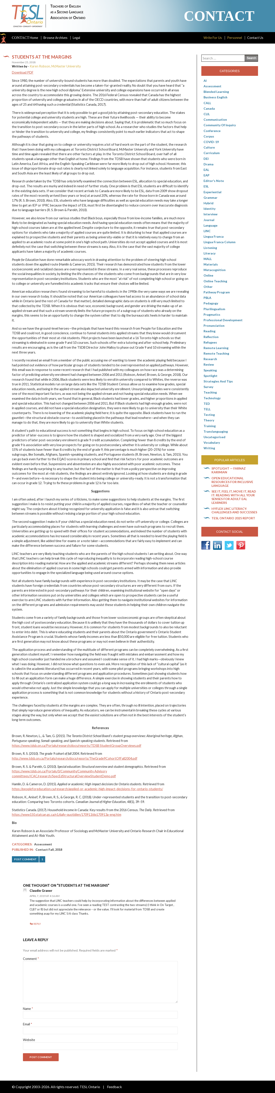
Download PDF (23, 72)
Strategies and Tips (218, 381)
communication (215, 119)
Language (210, 225)
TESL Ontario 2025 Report (233, 518)
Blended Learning (216, 92)
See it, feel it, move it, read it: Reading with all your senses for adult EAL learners (233, 496)
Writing (209, 448)
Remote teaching (216, 353)
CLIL (207, 114)
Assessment (43, 844)
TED (207, 403)
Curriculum (212, 153)
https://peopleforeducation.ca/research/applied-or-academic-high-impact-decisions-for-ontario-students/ (87, 789)
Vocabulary (212, 442)
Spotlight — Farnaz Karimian (228, 470)
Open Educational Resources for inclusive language (232, 481)
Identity (209, 208)
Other (208, 287)
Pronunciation (214, 325)
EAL (206, 170)
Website (29, 1040)
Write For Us (213, 38)
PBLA (207, 298)
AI (205, 80)
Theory (209, 420)
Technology (212, 398)
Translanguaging (216, 431)
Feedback (114, 1087)
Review (209, 364)
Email (27, 1024)
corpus (209, 136)
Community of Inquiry (220, 125)
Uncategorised (214, 437)
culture (209, 147)
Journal (209, 220)
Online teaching (215, 281)
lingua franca (214, 236)
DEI (206, 159)
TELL (207, 409)
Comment (31, 959)
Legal (76, 38)
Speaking (210, 370)
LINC (207, 231)
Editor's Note (214, 181)
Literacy (209, 253)
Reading (209, 331)
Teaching (210, 392)
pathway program (217, 292)
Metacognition (215, 270)
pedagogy (211, 303)
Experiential (212, 192)
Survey (208, 387)
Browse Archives (55, 38)
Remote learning (216, 348)
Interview (210, 214)
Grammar (210, 197)
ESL (206, 186)
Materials (211, 264)
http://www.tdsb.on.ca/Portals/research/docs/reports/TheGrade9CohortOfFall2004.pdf (74, 758)
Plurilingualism (214, 309)
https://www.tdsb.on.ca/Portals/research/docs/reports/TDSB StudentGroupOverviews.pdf (76, 745)
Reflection (211, 337)
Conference (212, 131)
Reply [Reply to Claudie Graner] (37, 923)
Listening (210, 248)
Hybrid (208, 203)
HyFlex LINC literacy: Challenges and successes (234, 510)
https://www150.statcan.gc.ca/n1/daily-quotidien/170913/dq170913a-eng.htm (66, 814)
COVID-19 (211, 142)
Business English (215, 97)
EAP (207, 175)
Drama (208, 164)
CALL (207, 103)
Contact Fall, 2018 (49, 849)
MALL (208, 259)
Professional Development (223, 320)
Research (210, 359)
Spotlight (210, 376)
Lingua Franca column (220, 242)
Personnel (234, 38)
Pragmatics (212, 314)
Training (210, 426)
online (208, 275)
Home (25, 38)
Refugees (210, 342)
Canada (209, 108)
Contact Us (255, 38)
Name (28, 1009)
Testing (209, 415)
